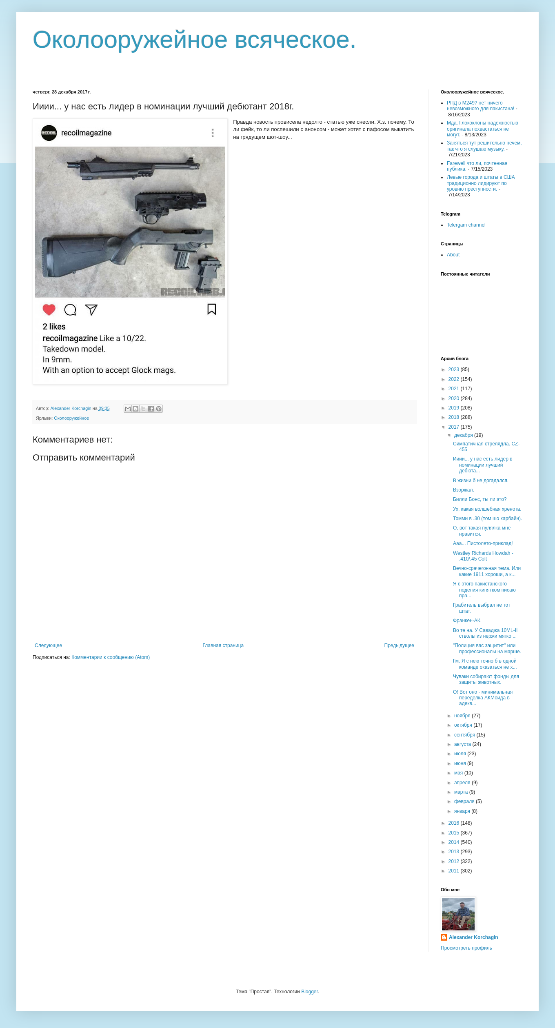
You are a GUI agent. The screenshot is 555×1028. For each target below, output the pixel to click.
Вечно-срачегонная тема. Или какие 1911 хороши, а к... (487, 571)
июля (460, 754)
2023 (454, 369)
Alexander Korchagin (473, 937)
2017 (454, 427)
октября (463, 725)
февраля (465, 801)
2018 (454, 417)
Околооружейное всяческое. (195, 39)
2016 (454, 823)
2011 (454, 871)
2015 (454, 833)
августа (463, 744)
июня (460, 763)
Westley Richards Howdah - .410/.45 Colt (483, 556)
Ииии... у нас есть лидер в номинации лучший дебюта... (483, 465)
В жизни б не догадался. (480, 480)
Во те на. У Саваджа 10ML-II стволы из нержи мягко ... (485, 633)
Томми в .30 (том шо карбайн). (487, 518)
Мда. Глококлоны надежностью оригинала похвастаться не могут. (482, 129)
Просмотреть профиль (466, 948)
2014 (454, 842)
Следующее (48, 645)
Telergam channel (466, 225)
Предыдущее (399, 645)
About (453, 255)
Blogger (309, 992)
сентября (465, 735)
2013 (454, 851)
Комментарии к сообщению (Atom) (110, 657)
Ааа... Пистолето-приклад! (483, 543)
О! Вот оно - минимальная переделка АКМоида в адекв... (483, 698)
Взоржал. (463, 490)
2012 (454, 861)
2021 (454, 389)
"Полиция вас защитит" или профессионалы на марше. (487, 648)
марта (461, 792)
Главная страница (223, 645)
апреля (463, 782)
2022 (454, 379)
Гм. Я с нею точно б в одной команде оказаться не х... (485, 664)
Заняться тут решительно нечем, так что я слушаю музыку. (484, 145)
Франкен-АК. (467, 620)
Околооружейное (71, 418)
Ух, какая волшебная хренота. (487, 509)
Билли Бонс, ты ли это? (480, 499)
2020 (454, 398)
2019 (454, 408)
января (462, 811)
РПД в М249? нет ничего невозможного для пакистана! (480, 105)
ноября (463, 716)
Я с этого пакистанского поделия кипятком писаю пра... (484, 590)
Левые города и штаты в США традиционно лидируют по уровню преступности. (481, 183)
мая (459, 773)
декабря (464, 435)
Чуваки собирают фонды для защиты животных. (486, 679)
